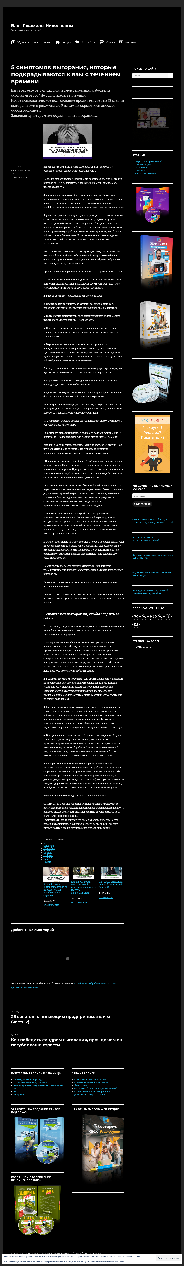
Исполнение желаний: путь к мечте (30, 1082)
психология (16, 177)
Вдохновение (51, 904)
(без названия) (81, 1085)
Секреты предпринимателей (148, 161)
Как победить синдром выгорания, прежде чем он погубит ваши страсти (56, 882)
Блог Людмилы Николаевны (42, 25)
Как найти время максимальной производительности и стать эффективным (84, 880)
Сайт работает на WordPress (88, 1253)
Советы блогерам (143, 164)
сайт (25, 177)
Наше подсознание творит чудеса (30, 1079)
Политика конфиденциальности (56, 1253)
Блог (16, 1091)
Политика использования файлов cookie (107, 1262)
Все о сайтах (106, 897)
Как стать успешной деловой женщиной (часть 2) (111, 878)
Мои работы (19, 1094)
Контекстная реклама (145, 173)
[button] (168, 1258)
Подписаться (142, 504)
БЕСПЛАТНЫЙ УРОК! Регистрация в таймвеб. (95, 1088)
